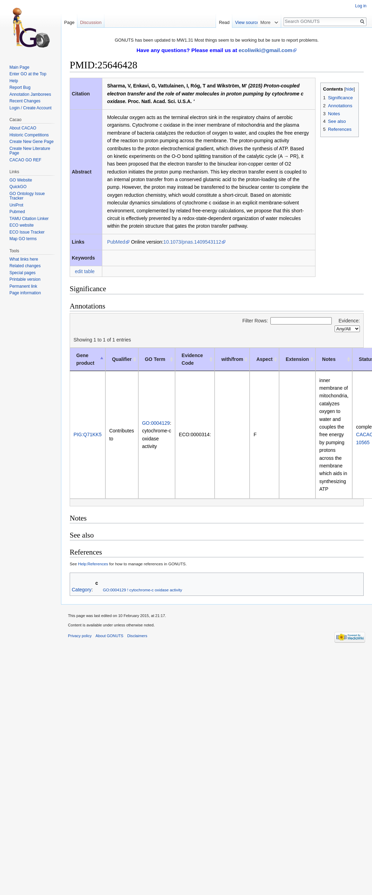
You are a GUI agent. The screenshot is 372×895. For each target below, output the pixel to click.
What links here (23, 259)
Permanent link (23, 286)
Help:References (93, 564)
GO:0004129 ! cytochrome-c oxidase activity (142, 590)
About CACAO (22, 128)
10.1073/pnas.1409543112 (192, 242)
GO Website (20, 180)
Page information (25, 292)
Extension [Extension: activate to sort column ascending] (297, 359)
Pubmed (17, 211)
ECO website (21, 225)
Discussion (91, 22)
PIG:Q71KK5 (87, 434)
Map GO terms (23, 238)
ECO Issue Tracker (26, 232)
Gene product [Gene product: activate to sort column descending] (85, 359)
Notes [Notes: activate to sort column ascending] (329, 359)
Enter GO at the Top (27, 73)
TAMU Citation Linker (29, 218)
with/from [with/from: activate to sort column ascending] (232, 359)
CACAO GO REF (25, 160)
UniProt (16, 205)
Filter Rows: (287, 320)
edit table (85, 271)
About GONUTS (109, 636)
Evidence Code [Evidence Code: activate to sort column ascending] (192, 359)
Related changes (25, 265)
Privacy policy (80, 636)
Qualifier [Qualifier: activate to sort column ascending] (122, 359)
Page (69, 22)
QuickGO (17, 186)
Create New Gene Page (31, 141)
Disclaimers (137, 636)
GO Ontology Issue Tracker (27, 196)
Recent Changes (24, 101)
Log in (360, 5)
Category (82, 589)
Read (245, 22)
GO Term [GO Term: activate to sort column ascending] (155, 359)
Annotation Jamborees (30, 94)
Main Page (19, 67)
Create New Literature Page (29, 151)
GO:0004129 (156, 423)
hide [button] (349, 89)
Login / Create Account (30, 107)
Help (13, 80)
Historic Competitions (29, 135)
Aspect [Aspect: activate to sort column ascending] (264, 359)
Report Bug (20, 87)
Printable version (24, 279)
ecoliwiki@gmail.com (265, 50)
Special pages (22, 272)
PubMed (116, 242)
